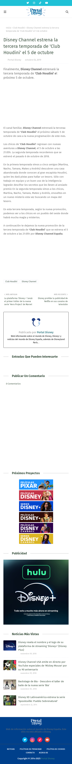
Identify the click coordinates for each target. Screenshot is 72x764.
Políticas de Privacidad (31, 749)
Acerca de (43, 753)
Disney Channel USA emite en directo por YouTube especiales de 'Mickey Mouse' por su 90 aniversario (42, 665)
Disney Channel (29, 281)
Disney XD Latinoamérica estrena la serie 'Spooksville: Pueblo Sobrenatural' (41, 699)
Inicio (8, 28)
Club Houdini (19, 28)
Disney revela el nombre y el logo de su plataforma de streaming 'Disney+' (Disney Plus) (42, 646)
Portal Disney (14, 60)
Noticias (11, 749)
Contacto (30, 753)
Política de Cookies (56, 749)
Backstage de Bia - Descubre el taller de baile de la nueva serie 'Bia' (41, 683)
